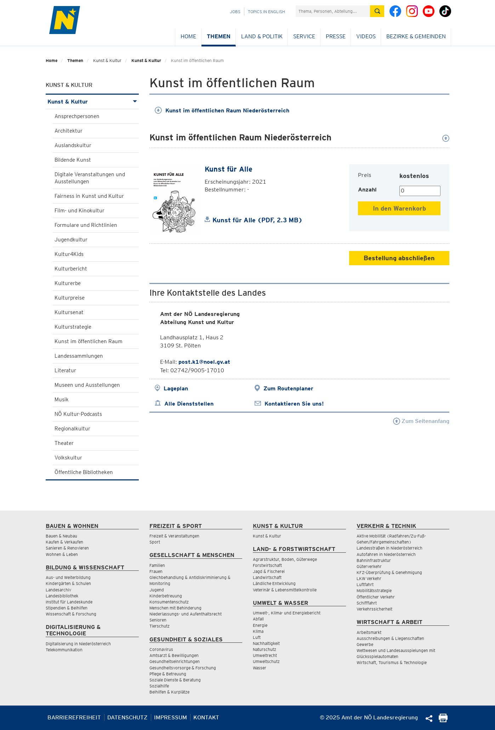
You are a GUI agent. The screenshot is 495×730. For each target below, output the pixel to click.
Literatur (65, 370)
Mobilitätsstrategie (374, 590)
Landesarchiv (58, 589)
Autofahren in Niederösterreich (386, 554)
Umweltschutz (266, 661)
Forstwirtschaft (267, 565)
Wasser (259, 667)
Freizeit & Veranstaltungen (174, 536)
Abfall (258, 619)
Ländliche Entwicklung (274, 583)
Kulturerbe (68, 283)
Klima (258, 631)
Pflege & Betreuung (167, 673)
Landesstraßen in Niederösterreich (389, 548)
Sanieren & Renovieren (67, 548)
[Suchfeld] (333, 11)
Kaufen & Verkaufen (64, 542)
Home (188, 36)
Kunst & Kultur (146, 60)
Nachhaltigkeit (266, 643)
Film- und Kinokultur (79, 210)
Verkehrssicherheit (374, 609)
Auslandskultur (73, 145)
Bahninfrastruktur (374, 560)
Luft (257, 637)
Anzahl (367, 189)
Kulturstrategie (73, 327)
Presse (336, 36)
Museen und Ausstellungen (87, 385)
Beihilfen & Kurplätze (169, 692)
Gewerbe (365, 644)
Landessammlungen (79, 356)
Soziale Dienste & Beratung (175, 679)
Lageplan (176, 388)
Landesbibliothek (62, 595)
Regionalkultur (72, 428)
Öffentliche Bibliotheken (84, 472)
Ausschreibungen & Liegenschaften (390, 638)
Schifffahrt (367, 603)
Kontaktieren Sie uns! (294, 403)
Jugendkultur (71, 239)
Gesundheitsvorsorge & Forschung (182, 667)
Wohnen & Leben (62, 554)
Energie (260, 625)
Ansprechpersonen (77, 116)
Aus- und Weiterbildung (68, 577)
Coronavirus (161, 649)
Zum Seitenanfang (421, 421)
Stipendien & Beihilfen (66, 608)
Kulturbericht (71, 269)
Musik (62, 399)
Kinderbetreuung (165, 595)
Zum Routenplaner (288, 388)
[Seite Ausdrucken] (443, 720)
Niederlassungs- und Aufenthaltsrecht (185, 614)
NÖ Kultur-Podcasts (78, 414)
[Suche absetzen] (377, 11)
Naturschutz (264, 649)
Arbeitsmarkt (369, 632)
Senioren (157, 620)
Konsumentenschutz (169, 601)
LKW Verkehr (369, 578)
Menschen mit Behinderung (175, 608)
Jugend (156, 589)
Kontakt (206, 717)
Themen (219, 36)
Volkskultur (68, 458)
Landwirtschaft (267, 577)
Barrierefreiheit (74, 717)
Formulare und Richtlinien (86, 225)
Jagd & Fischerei (269, 571)
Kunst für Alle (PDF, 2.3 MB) (257, 220)
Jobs (235, 11)
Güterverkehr (369, 566)
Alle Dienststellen (189, 403)
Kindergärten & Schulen (68, 583)
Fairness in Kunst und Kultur (89, 196)
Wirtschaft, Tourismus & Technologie (392, 662)
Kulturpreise (70, 298)
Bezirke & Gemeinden (416, 36)
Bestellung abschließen (399, 258)
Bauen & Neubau (61, 536)
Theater (64, 443)
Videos (366, 36)
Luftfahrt (365, 584)
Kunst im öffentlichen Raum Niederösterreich (222, 110)
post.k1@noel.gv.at (204, 361)
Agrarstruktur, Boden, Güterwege (285, 559)
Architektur (68, 131)
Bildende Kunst (73, 160)
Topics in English (266, 11)
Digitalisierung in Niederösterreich (78, 643)
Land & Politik (262, 36)
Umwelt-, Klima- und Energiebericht (286, 612)
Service (304, 36)
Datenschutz (127, 717)
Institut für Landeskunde (69, 601)
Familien (157, 565)
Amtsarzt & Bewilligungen (174, 655)
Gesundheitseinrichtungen (174, 661)
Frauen (156, 571)
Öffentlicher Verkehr (376, 597)
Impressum (170, 717)
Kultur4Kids (69, 254)
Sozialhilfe (159, 686)
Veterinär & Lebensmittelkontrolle (285, 589)
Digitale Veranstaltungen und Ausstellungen (90, 178)
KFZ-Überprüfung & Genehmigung (389, 572)
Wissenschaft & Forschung (71, 614)
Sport (154, 542)
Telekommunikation (64, 649)
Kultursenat (69, 312)
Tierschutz (159, 626)
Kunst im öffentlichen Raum (89, 341)
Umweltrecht (265, 655)
